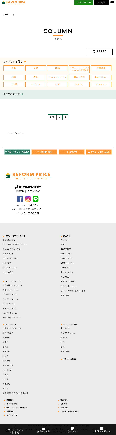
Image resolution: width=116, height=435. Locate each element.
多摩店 (5, 342)
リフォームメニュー (13, 281)
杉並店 (5, 356)
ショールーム (10, 324)
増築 (14, 77)
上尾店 (5, 375)
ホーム (6, 14)
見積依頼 (64, 408)
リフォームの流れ (10, 258)
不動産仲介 (7, 263)
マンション (101, 84)
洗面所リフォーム (10, 313)
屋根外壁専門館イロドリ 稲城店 (15, 393)
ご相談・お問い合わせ (99, 152)
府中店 (5, 347)
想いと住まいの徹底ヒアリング (15, 244)
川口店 (5, 379)
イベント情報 (11, 404)
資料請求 (71, 152)
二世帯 (14, 84)
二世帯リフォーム (10, 294)
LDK (57, 84)
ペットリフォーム (57, 77)
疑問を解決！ (8, 333)
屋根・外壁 (65, 295)
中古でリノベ (101, 77)
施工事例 (66, 236)
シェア (10, 133)
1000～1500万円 (67, 263)
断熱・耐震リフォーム (11, 318)
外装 (14, 68)
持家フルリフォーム (11, 290)
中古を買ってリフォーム (12, 285)
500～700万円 (66, 254)
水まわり (79, 84)
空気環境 (101, 68)
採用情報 (64, 400)
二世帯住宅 (65, 277)
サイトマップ (11, 415)
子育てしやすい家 (68, 282)
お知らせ (64, 404)
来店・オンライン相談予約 (17, 152)
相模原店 (6, 384)
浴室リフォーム (9, 304)
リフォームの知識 (70, 324)
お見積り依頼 (44, 152)
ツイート (19, 133)
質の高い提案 (8, 254)
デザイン (35, 84)
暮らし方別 (79, 77)
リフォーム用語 (69, 359)
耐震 (35, 68)
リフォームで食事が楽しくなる (73, 291)
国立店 (5, 388)
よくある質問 (8, 272)
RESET (99, 51)
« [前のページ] (59, 117)
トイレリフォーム (10, 308)
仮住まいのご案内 (10, 268)
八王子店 (6, 338)
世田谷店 (6, 361)
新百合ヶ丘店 (8, 365)
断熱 (57, 68)
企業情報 (10, 400)
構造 (35, 77)
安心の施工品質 (9, 240)
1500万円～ (65, 268)
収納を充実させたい (68, 286)
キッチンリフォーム (11, 299)
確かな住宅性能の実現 (11, 249)
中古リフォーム (67, 272)
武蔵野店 (6, 351)
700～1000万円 (67, 258)
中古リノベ (65, 328)
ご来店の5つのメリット (12, 328)
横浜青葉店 (7, 370)
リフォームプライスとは (15, 236)
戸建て (63, 244)
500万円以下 (66, 249)
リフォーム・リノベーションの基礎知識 (79, 69)
